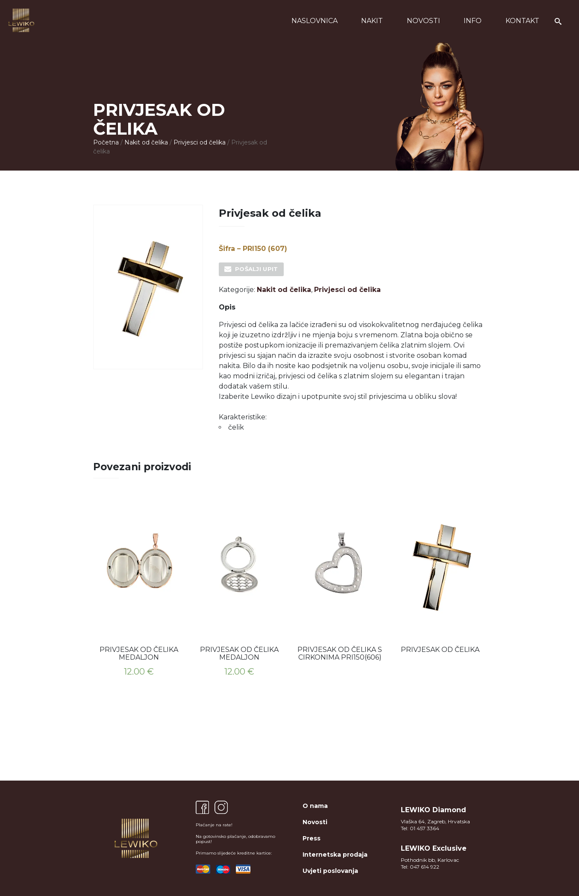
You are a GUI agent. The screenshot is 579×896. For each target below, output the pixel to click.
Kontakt (522, 21)
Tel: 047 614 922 (420, 867)
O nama (315, 806)
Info (473, 21)
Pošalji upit (256, 268)
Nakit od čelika (146, 142)
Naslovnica (314, 21)
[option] (139, 591)
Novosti (423, 21)
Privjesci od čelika (199, 142)
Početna (106, 142)
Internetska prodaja (335, 854)
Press (311, 838)
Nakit (372, 21)
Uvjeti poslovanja (330, 871)
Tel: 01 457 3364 (420, 828)
